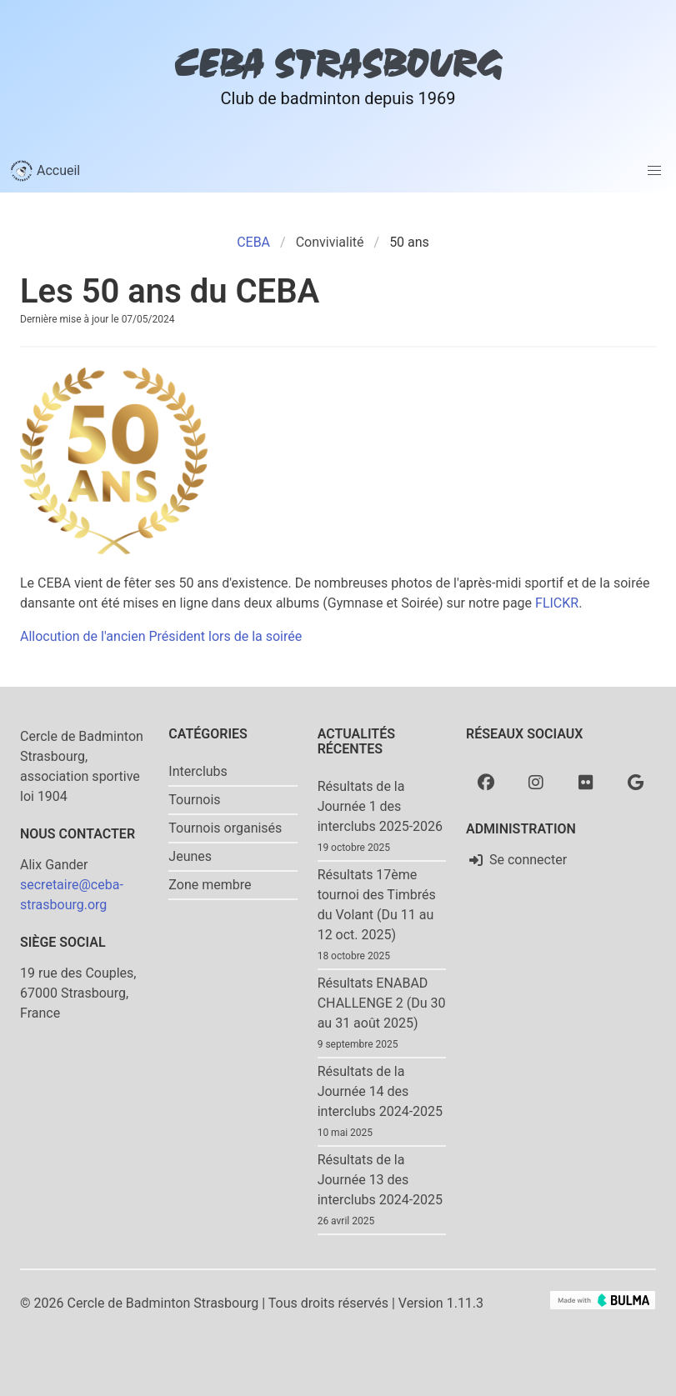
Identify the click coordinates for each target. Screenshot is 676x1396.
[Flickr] (586, 782)
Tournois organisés (225, 828)
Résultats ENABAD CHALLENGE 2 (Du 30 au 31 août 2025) (382, 1003)
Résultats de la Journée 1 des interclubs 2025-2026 (380, 806)
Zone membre (209, 885)
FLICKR (556, 603)
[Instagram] (536, 782)
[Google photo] (636, 782)
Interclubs (198, 771)
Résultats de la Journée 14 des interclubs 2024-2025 (380, 1091)
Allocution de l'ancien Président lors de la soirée (161, 636)
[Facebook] (486, 782)
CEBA (253, 242)
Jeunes (190, 856)
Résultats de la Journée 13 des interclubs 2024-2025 (380, 1180)
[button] (654, 171)
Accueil (45, 171)
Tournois (194, 800)
